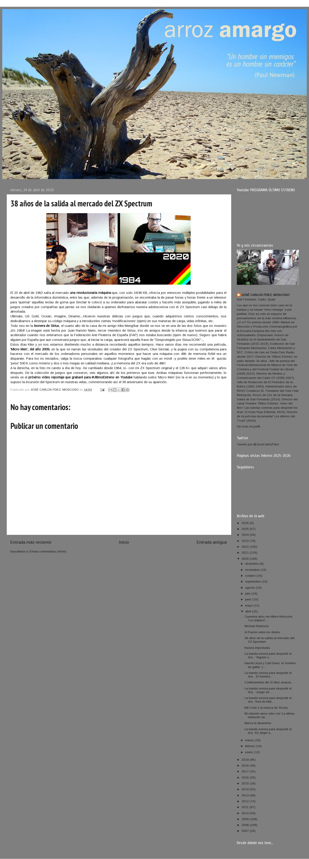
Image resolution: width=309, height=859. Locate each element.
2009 (246, 819)
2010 (246, 813)
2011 (245, 807)
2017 (246, 771)
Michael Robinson (256, 626)
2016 (246, 777)
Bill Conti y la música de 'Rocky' (266, 707)
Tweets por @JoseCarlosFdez (258, 444)
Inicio (124, 542)
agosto (250, 587)
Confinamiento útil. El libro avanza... (268, 682)
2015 (246, 783)
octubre (250, 575)
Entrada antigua (211, 542)
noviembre (253, 569)
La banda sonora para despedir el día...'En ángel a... (268, 730)
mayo (249, 605)
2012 (246, 801)
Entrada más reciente (30, 542)
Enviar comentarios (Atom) (48, 551)
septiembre (253, 581)
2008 (246, 825)
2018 (246, 765)
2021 (246, 552)
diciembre (252, 563)
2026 (246, 523)
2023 (246, 541)
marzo (250, 740)
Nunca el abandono (257, 723)
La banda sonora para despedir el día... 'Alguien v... (268, 655)
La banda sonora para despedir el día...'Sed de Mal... (268, 699)
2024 (246, 534)
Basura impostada (257, 647)
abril (248, 611)
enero (249, 752)
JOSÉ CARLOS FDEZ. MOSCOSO (265, 295)
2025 (246, 529)
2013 (246, 795)
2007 (246, 831)
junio (248, 599)
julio (248, 593)
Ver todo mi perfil (248, 426)
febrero (250, 746)
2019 (246, 759)
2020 (246, 558)
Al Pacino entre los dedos (262, 632)
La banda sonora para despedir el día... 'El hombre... (268, 674)
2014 (246, 789)
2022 (246, 546)
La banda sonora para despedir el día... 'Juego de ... (268, 690)
